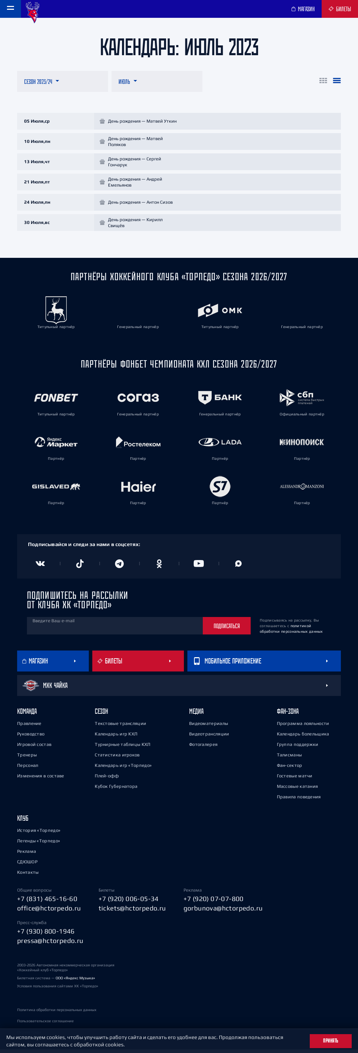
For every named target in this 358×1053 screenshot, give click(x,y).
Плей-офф (107, 779)
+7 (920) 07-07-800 (214, 902)
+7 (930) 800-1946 (46, 934)
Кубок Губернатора (116, 789)
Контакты (27, 875)
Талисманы (289, 758)
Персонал (27, 768)
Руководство (30, 737)
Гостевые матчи (295, 779)
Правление (29, 726)
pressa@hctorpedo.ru (50, 943)
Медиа (196, 714)
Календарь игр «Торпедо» (123, 768)
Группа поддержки (297, 747)
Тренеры (27, 758)
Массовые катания (297, 789)
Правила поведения (299, 800)
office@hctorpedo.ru (49, 911)
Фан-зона (288, 714)
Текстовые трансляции (120, 726)
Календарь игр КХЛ (116, 737)
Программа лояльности (303, 726)
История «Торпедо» (38, 833)
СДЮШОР (27, 864)
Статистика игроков (117, 758)
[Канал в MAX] (239, 566)
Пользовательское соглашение (45, 1024)
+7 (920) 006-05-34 (129, 902)
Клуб (22, 821)
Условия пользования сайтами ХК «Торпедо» (57, 989)
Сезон (101, 714)
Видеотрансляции (209, 737)
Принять (330, 1041)
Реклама (26, 854)
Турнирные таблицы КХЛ (122, 747)
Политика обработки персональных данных (56, 1013)
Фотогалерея (203, 747)
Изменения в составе (40, 779)
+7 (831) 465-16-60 (47, 902)
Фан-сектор (289, 768)
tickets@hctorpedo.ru (132, 911)
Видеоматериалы (208, 726)
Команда (27, 714)
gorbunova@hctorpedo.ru (223, 911)
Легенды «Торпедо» (38, 844)
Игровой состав (34, 747)
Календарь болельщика (303, 737)
